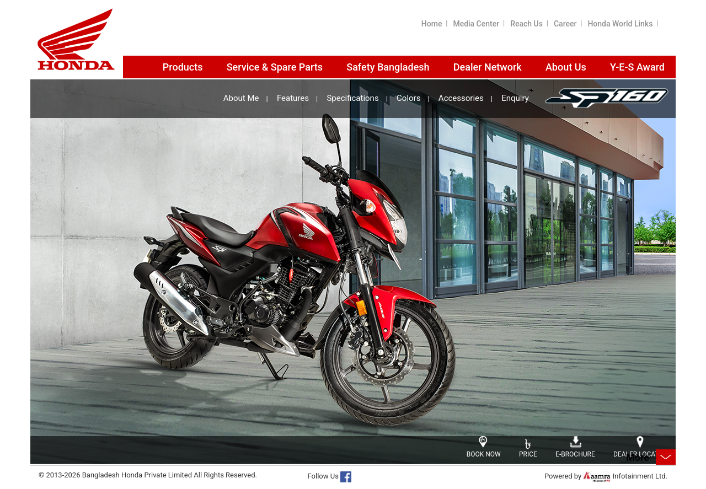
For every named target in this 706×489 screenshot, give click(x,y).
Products (183, 67)
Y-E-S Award (637, 67)
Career (565, 23)
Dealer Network (487, 67)
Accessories (461, 98)
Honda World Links (619, 23)
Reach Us (526, 23)
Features (293, 98)
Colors (408, 98)
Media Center (476, 23)
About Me (241, 98)
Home (431, 23)
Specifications (352, 98)
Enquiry (515, 98)
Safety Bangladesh (387, 67)
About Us (565, 67)
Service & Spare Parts (275, 67)
